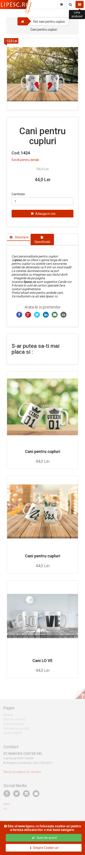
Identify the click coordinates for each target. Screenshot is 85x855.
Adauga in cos (43, 213)
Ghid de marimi (14, 721)
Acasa (7, 716)
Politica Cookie (13, 725)
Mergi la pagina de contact (22, 773)
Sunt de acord (44, 838)
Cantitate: (19, 194)
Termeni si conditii (16, 730)
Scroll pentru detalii (25, 160)
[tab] (18, 237)
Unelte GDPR (12, 734)
